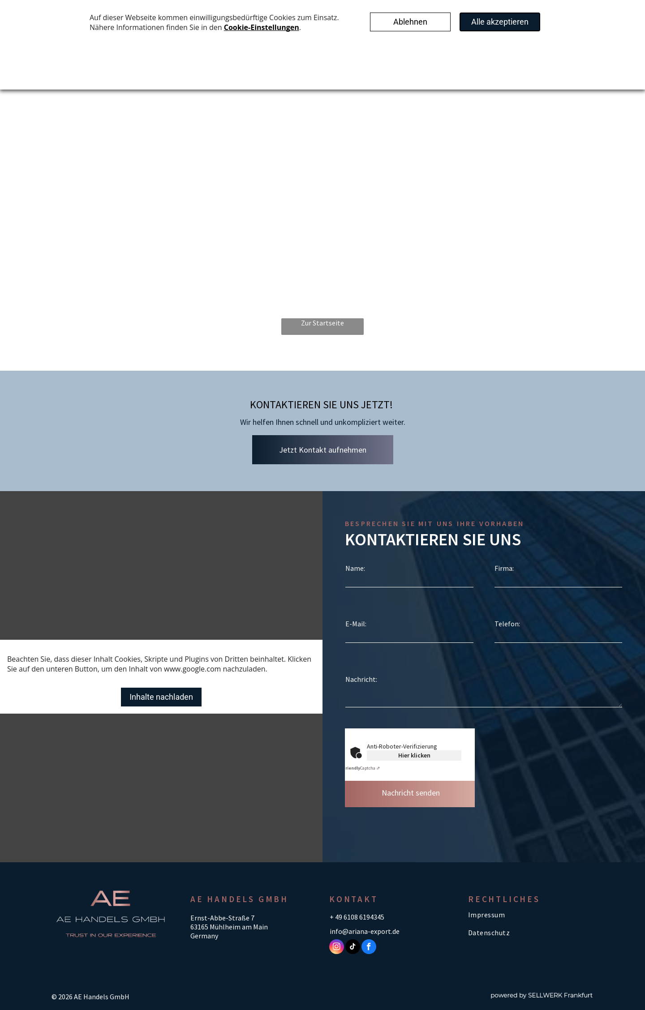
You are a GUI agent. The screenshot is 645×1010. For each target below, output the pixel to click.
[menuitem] (528, 915)
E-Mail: (355, 623)
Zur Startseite (322, 322)
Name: (355, 568)
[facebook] (368, 947)
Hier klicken (414, 755)
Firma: (504, 568)
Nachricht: (361, 679)
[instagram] (336, 947)
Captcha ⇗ (361, 768)
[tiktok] (352, 947)
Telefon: (507, 623)
